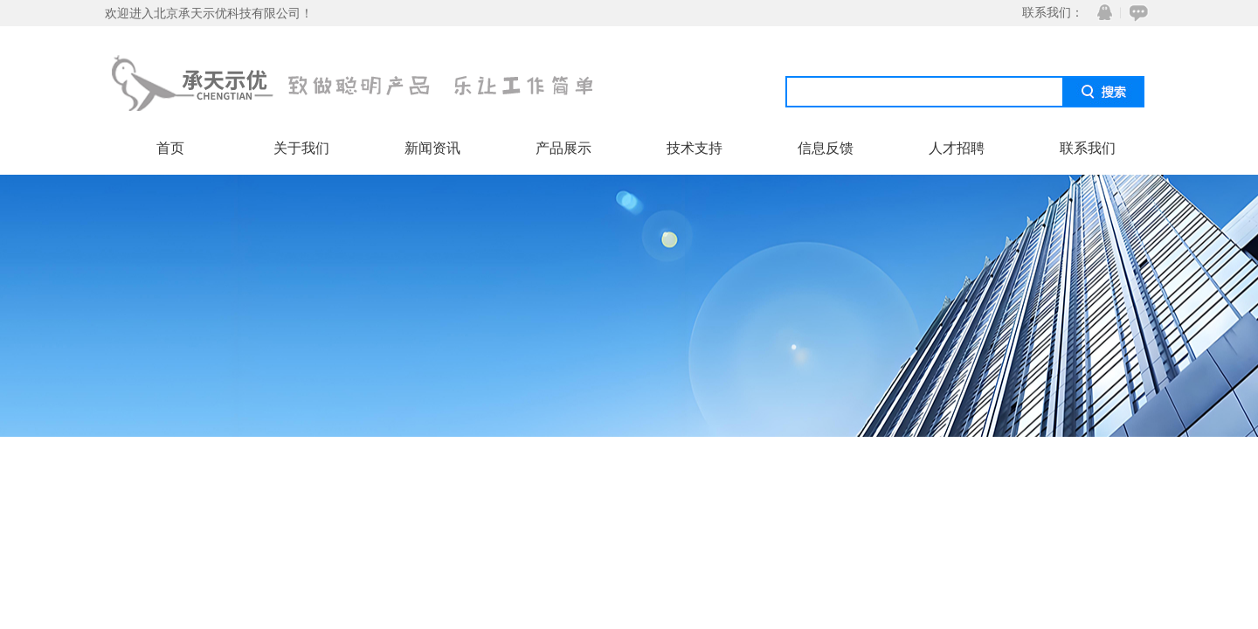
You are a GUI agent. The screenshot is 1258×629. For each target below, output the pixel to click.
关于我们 (301, 148)
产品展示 (563, 148)
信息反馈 (826, 148)
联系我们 (1088, 148)
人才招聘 (957, 148)
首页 (170, 148)
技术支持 (694, 148)
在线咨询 (1135, 13)
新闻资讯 (432, 148)
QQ (1100, 13)
